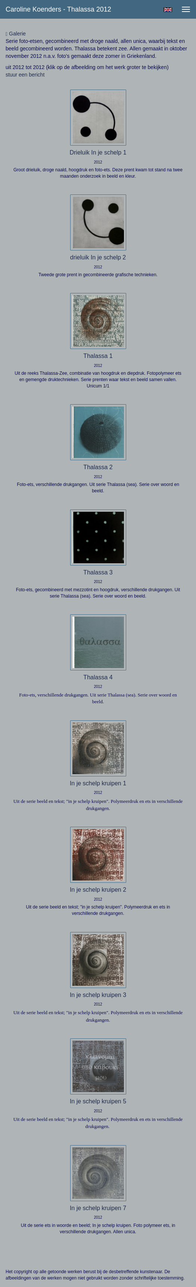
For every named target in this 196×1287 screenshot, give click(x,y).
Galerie (16, 34)
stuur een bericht (25, 75)
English (168, 9)
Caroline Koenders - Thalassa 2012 (58, 9)
